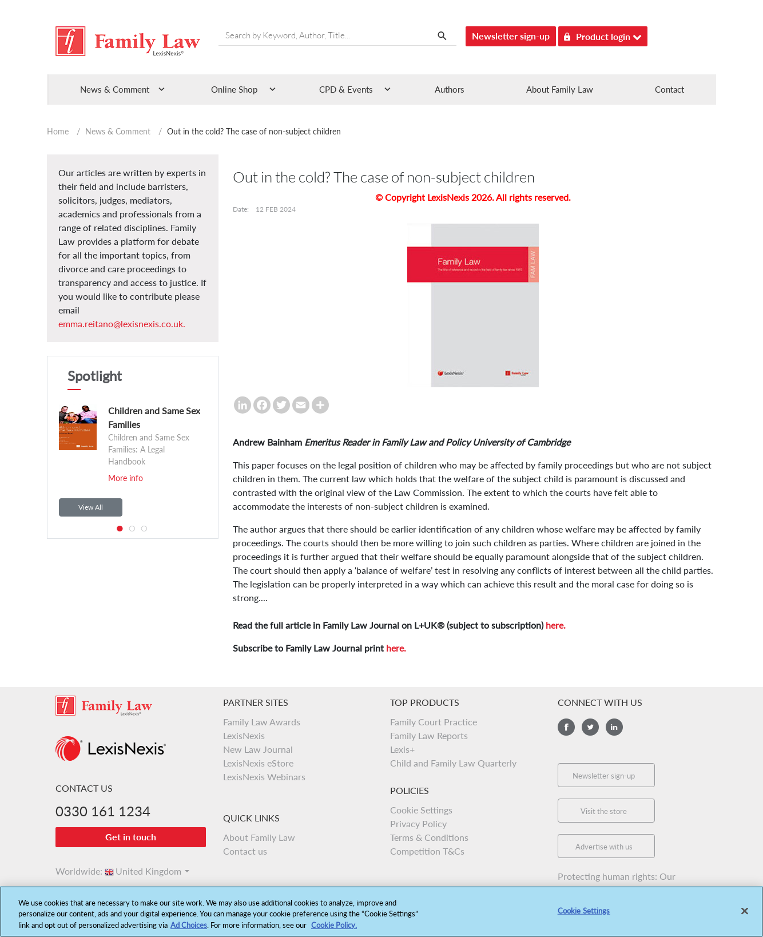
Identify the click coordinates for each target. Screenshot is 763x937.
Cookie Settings (421, 809)
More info (125, 478)
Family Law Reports (429, 735)
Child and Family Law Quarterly (453, 762)
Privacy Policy (418, 823)
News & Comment (117, 131)
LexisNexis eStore (258, 762)
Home (58, 131)
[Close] (744, 915)
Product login (603, 34)
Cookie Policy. (334, 930)
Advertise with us (604, 846)
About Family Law (559, 89)
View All (90, 507)
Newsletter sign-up (511, 35)
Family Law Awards (261, 721)
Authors (449, 89)
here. (556, 625)
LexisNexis (244, 735)
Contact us (245, 850)
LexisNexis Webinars (264, 776)
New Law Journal (258, 749)
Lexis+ (402, 749)
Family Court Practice (433, 721)
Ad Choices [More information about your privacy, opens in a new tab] (188, 930)
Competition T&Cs (427, 850)
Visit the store (604, 811)
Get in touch (130, 836)
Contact (669, 89)
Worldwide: (73, 870)
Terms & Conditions (429, 837)
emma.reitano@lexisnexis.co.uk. (121, 323)
